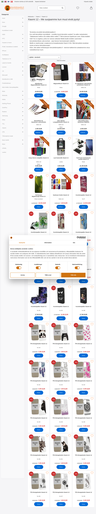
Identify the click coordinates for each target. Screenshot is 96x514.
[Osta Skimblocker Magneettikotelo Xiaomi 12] (38, 95)
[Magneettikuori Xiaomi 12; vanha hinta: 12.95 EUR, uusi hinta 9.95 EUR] (61, 77)
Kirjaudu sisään (88, 1)
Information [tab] (48, 242)
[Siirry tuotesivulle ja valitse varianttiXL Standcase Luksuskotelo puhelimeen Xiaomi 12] (83, 95)
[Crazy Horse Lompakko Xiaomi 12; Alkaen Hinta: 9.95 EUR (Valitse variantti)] (38, 152)
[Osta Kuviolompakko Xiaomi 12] (83, 207)
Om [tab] (74, 242)
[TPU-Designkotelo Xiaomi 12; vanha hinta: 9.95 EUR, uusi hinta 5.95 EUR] (38, 338)
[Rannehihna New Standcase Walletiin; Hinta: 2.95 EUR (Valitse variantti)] (83, 115)
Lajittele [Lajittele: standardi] (34, 57)
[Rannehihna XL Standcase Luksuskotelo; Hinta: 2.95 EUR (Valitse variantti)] (38, 115)
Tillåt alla (73, 275)
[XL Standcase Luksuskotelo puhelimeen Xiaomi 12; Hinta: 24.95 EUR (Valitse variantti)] (83, 77)
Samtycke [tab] (22, 242)
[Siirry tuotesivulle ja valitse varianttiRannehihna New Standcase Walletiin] (83, 133)
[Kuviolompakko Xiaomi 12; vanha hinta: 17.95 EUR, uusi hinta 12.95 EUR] (83, 189)
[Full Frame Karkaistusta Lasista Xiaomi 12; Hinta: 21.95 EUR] (83, 152)
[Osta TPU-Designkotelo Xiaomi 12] (38, 356)
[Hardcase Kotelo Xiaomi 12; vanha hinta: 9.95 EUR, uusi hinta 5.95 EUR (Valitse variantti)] (61, 189)
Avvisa (23, 275)
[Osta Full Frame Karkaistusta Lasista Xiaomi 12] (83, 170)
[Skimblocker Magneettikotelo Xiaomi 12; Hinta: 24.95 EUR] (38, 77)
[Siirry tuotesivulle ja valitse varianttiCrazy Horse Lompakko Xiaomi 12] (38, 170)
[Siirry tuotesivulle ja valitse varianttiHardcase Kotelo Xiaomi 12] (61, 207)
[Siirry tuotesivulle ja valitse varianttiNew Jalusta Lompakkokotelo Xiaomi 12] (61, 133)
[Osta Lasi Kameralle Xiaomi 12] (61, 170)
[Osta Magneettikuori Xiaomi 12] (61, 95)
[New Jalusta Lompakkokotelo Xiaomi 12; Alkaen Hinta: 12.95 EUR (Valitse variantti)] (61, 115)
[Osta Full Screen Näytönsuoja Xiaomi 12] (38, 207)
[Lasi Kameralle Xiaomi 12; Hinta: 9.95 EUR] (61, 152)
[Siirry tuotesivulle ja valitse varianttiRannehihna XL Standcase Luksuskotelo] (38, 133)
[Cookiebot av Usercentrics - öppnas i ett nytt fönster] (78, 237)
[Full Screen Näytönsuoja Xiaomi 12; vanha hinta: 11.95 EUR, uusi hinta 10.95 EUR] (38, 189)
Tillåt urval (48, 275)
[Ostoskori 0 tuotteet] (91, 8)
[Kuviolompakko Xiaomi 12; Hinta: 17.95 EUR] (38, 300)
